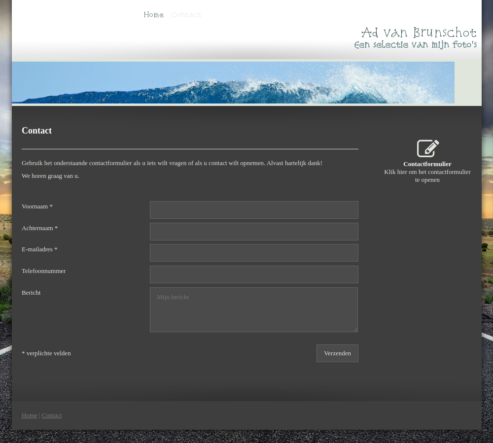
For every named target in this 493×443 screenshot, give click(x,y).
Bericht (31, 292)
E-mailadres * (40, 249)
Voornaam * (37, 206)
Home (154, 14)
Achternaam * (40, 228)
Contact (186, 14)
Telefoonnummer (44, 270)
